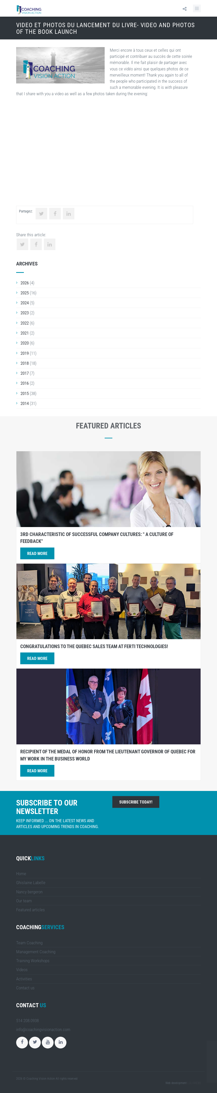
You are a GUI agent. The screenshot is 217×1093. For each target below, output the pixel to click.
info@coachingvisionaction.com (43, 1029)
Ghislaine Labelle (30, 882)
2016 (25, 383)
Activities (24, 978)
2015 (25, 393)
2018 (25, 363)
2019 (25, 353)
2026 (25, 282)
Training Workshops (33, 960)
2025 (25, 292)
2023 (25, 312)
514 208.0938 (27, 1020)
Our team (24, 900)
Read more (37, 553)
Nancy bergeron (29, 891)
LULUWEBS (194, 1083)
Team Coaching (29, 942)
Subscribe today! (135, 802)
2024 (25, 302)
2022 (25, 323)
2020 (25, 343)
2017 (25, 373)
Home (21, 873)
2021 (25, 333)
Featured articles (30, 909)
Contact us (25, 987)
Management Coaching (35, 951)
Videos (22, 969)
